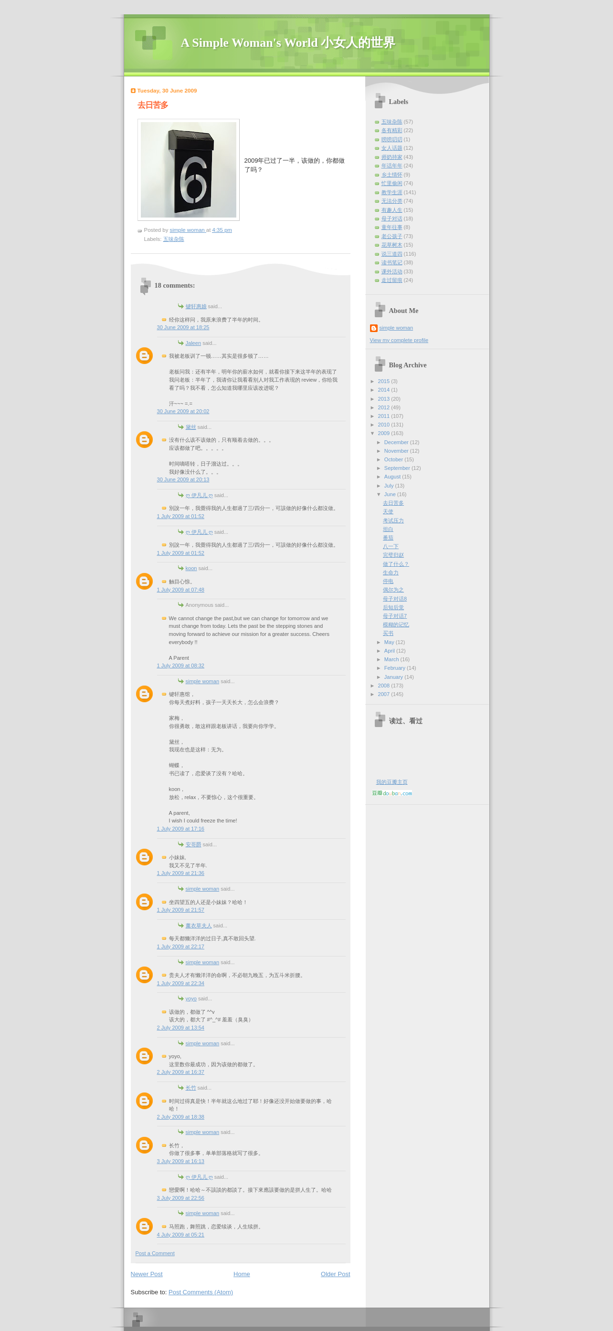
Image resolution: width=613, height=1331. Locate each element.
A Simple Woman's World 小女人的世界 (288, 43)
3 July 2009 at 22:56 (181, 1198)
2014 (384, 390)
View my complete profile (399, 340)
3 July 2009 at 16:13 (181, 1161)
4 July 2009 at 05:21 (181, 1234)
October (394, 459)
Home (241, 1274)
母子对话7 (395, 616)
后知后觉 (393, 607)
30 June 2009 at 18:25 (183, 327)
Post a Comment (155, 1253)
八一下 (391, 546)
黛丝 (191, 427)
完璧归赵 (393, 555)
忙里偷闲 (391, 183)
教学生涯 (391, 192)
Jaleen (193, 343)
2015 (384, 381)
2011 (384, 416)
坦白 (388, 529)
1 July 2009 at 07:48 (181, 590)
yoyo (191, 998)
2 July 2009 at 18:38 (181, 1117)
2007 (384, 694)
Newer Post (147, 1274)
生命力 (391, 572)
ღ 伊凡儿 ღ (199, 495)
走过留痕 (391, 280)
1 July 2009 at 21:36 (181, 873)
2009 (384, 433)
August (393, 476)
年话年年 (391, 165)
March (392, 659)
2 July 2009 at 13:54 (181, 1027)
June (390, 494)
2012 (384, 407)
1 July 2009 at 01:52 (181, 516)
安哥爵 (193, 844)
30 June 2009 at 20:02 (183, 411)
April (390, 651)
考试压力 (393, 520)
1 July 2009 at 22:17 (181, 946)
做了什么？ (396, 564)
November (397, 451)
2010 (384, 424)
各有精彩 (391, 130)
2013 (384, 399)
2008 (384, 685)
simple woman (203, 681)
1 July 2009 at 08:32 (181, 665)
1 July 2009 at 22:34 (181, 983)
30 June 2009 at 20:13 (183, 479)
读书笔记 (391, 262)
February (395, 668)
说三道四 (391, 254)
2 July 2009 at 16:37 (181, 1072)
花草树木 (391, 245)
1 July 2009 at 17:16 (181, 829)
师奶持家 (391, 157)
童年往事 (391, 227)
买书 (388, 633)
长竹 (191, 1088)
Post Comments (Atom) (201, 1292)
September (398, 468)
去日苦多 (393, 503)
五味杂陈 (173, 239)
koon (191, 568)
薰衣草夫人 (199, 925)
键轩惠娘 (196, 306)
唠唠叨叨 (391, 139)
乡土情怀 (391, 174)
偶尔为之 (393, 590)
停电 (388, 581)
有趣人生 (391, 210)
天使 (388, 511)
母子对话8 (395, 599)
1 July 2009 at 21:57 (181, 910)
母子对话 (391, 218)
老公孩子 (391, 236)
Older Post (335, 1274)
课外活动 (391, 271)
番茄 (388, 538)
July (389, 486)
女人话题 (391, 148)
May (390, 642)
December (397, 442)
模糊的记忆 (396, 624)
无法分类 (391, 201)
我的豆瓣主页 (392, 782)
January (394, 677)
